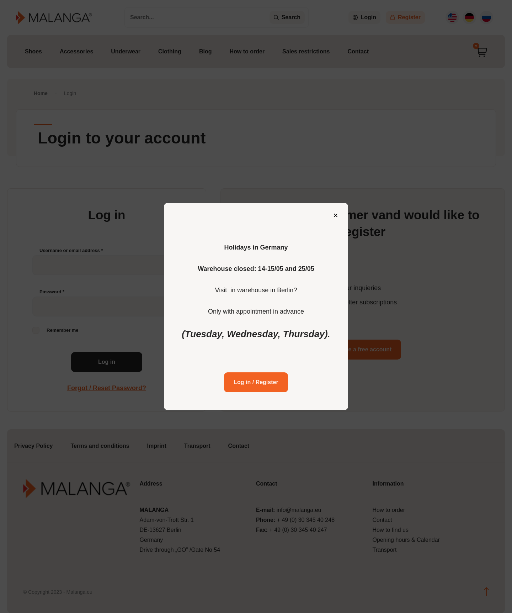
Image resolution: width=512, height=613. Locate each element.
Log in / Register (256, 376)
